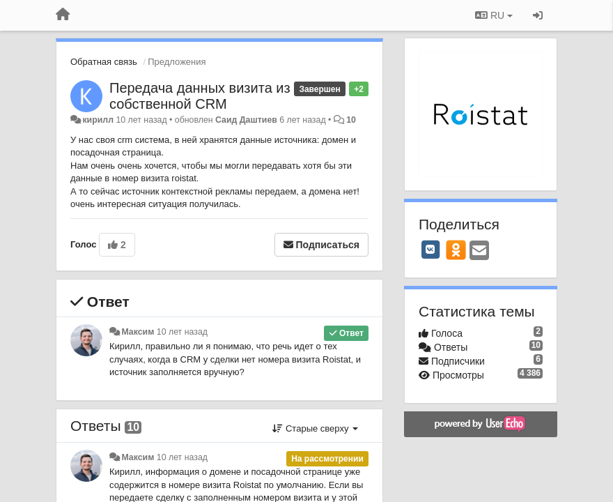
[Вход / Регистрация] (537, 15)
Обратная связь (103, 61)
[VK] (430, 249)
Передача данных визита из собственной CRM (199, 96)
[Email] (479, 251)
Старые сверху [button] (315, 428)
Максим (137, 332)
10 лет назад (182, 332)
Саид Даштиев (246, 120)
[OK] (456, 249)
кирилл (98, 120)
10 (351, 120)
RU (494, 15)
